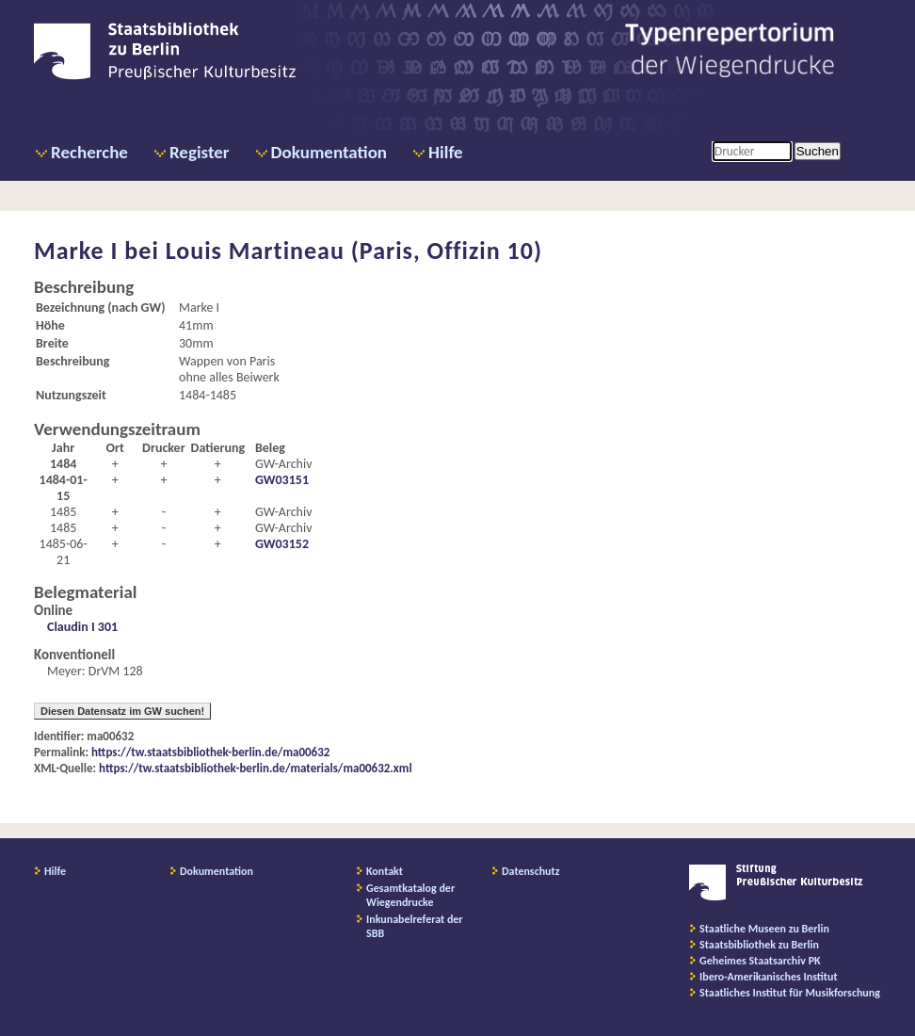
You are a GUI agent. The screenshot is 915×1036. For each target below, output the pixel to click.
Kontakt (384, 871)
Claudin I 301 (82, 627)
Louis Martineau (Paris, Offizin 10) (354, 250)
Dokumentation (329, 152)
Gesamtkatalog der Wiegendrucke (410, 895)
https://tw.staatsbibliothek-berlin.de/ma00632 (210, 752)
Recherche (89, 152)
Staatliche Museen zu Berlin (764, 928)
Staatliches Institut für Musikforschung (789, 992)
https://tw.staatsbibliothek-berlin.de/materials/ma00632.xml (255, 768)
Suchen (817, 151)
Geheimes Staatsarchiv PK (760, 960)
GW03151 (282, 480)
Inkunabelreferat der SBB (414, 926)
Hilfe (445, 152)
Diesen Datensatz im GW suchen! (122, 711)
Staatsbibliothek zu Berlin (759, 944)
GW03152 (282, 544)
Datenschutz (531, 871)
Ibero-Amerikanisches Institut (768, 976)
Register (199, 152)
